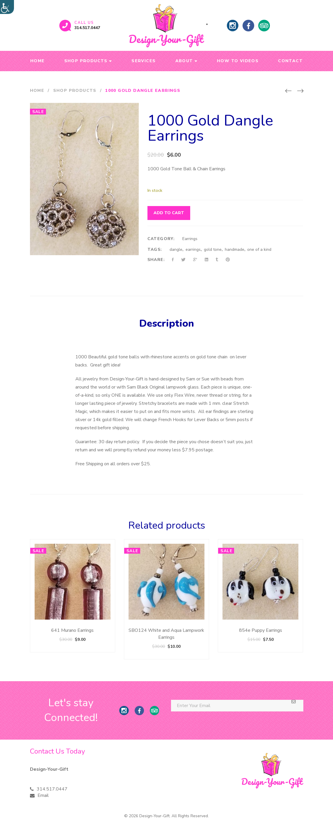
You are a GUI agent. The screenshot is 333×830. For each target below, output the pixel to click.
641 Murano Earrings (72, 630)
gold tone (213, 249)
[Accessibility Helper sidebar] (7, 7)
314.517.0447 (87, 28)
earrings (193, 249)
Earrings (189, 239)
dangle (176, 249)
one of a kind (259, 249)
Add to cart (169, 213)
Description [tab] (166, 323)
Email (43, 795)
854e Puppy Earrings (260, 630)
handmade (234, 249)
